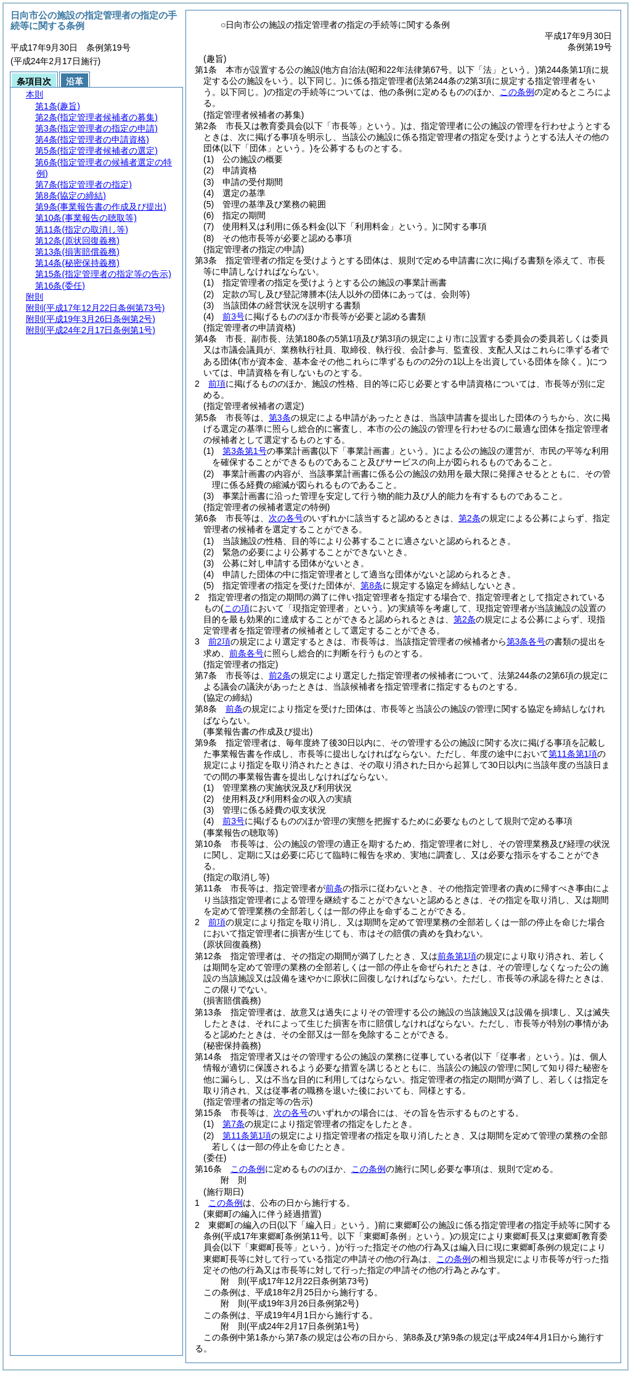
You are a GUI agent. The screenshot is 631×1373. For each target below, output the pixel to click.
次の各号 (286, 518)
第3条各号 (526, 641)
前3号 (233, 316)
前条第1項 (457, 956)
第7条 (233, 1124)
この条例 (517, 92)
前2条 (280, 675)
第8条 (371, 585)
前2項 (219, 641)
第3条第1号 (244, 451)
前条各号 (246, 653)
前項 (217, 384)
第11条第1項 (572, 754)
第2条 (469, 518)
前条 (234, 709)
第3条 (280, 418)
